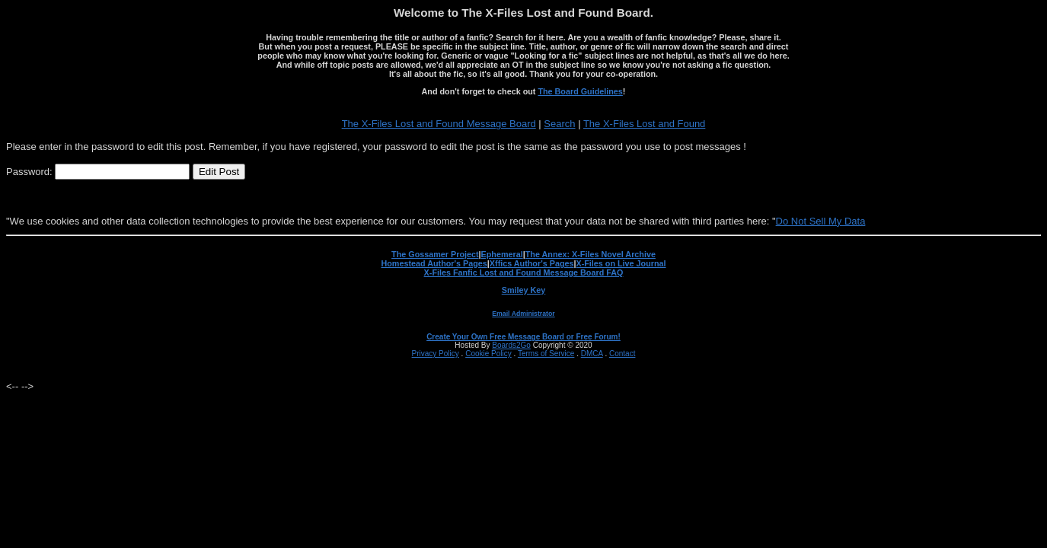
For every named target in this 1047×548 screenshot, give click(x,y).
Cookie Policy (488, 353)
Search (559, 123)
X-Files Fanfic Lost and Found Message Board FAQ (524, 272)
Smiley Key (524, 290)
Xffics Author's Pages (532, 263)
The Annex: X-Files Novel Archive (590, 254)
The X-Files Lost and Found (644, 123)
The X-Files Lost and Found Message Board (439, 123)
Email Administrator (523, 313)
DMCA (592, 353)
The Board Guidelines (580, 91)
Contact (622, 353)
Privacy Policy (435, 353)
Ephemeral (502, 254)
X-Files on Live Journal (621, 263)
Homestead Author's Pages (434, 263)
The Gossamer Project (434, 254)
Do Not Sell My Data (821, 221)
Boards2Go (511, 345)
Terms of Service (546, 353)
